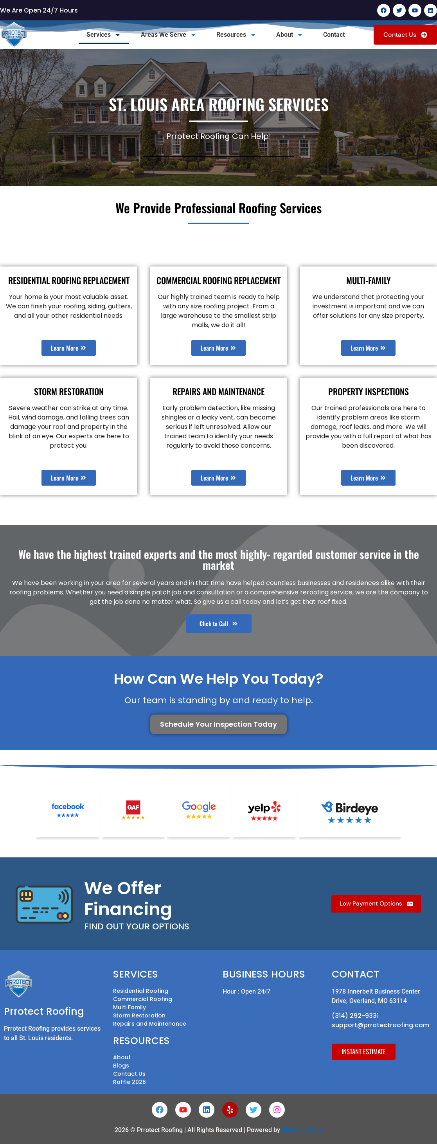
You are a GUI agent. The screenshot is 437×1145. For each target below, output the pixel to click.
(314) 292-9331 (355, 1016)
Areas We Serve (168, 35)
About (289, 35)
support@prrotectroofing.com (380, 1025)
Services (103, 35)
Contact (334, 34)
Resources (236, 35)
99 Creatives (302, 1130)
